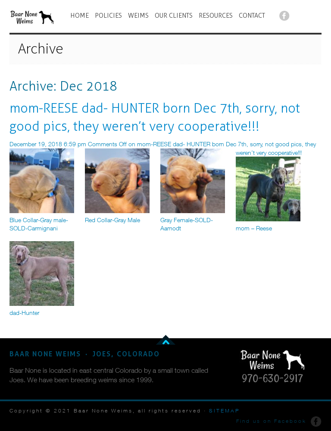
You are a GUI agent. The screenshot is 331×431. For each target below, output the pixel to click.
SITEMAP (224, 410)
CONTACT (252, 15)
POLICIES (108, 15)
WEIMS (138, 15)
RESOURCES (216, 15)
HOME (79, 15)
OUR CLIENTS (174, 15)
